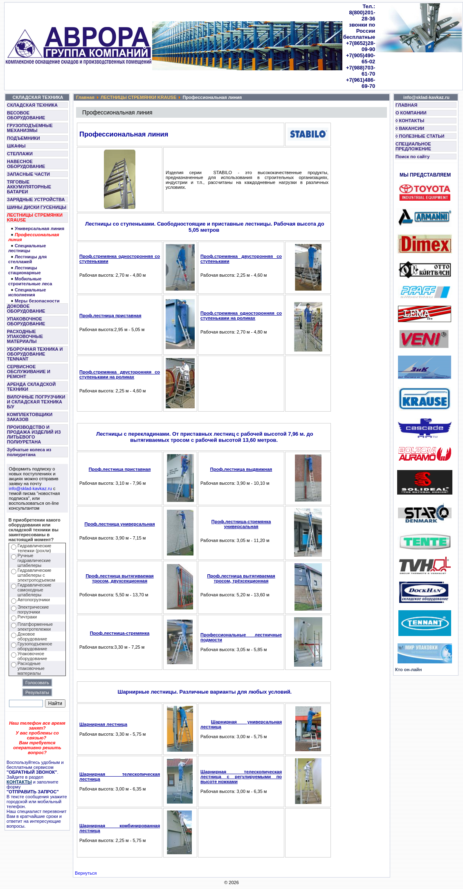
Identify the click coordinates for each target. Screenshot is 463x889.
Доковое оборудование (32, 636)
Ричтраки (27, 616)
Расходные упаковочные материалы (31, 668)
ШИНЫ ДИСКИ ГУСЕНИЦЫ (36, 207)
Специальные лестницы (27, 248)
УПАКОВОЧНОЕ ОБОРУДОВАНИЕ (26, 321)
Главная (85, 97)
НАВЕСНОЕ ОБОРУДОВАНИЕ (26, 164)
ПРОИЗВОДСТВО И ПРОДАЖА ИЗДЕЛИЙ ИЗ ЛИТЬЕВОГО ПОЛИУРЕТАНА (34, 434)
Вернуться (86, 873)
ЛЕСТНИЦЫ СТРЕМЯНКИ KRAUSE (35, 217)
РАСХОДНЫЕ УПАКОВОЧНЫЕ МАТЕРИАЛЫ (25, 336)
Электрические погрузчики (33, 609)
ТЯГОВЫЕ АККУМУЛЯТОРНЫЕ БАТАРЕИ (29, 186)
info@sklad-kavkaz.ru (30, 488)
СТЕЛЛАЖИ (20, 153)
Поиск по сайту (412, 156)
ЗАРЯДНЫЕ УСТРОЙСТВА (36, 199)
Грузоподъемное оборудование (35, 646)
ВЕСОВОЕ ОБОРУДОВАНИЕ (26, 115)
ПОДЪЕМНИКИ (23, 138)
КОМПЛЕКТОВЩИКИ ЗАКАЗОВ (29, 417)
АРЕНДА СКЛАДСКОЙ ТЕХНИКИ (31, 387)
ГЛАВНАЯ (406, 105)
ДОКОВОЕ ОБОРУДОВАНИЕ (26, 309)
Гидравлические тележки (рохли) (35, 548)
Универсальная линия (39, 228)
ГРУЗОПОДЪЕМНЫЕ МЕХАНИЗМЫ (30, 128)
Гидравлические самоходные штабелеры (35, 589)
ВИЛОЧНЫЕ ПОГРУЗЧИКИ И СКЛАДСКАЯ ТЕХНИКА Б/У (36, 401)
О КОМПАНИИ (411, 112)
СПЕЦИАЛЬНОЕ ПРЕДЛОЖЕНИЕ (413, 146)
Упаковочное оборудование (32, 656)
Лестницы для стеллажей (27, 259)
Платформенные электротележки (35, 626)
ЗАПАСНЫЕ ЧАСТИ (28, 174)
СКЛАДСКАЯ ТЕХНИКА (32, 105)
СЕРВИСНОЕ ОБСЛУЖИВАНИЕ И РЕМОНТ (28, 371)
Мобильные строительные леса (30, 281)
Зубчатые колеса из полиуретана (29, 452)
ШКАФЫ (16, 145)
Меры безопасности (37, 300)
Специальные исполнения (27, 292)
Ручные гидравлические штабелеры (34, 560)
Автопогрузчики (34, 599)
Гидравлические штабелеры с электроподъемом (36, 575)
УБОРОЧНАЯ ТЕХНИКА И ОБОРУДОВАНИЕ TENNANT (35, 354)
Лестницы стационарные (24, 270)
